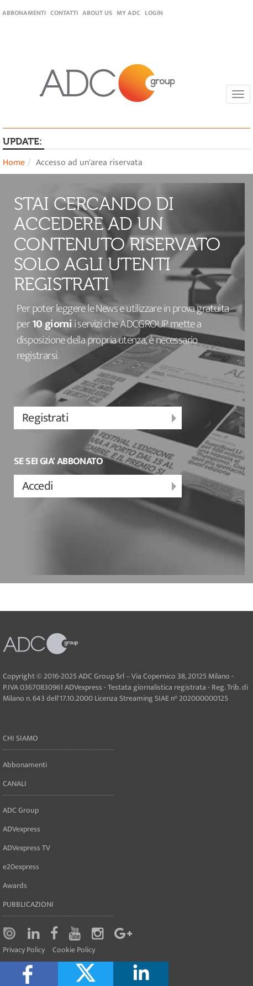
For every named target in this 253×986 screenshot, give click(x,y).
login (154, 12)
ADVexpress (21, 829)
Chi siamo (20, 738)
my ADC (128, 12)
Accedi (100, 486)
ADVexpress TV (26, 847)
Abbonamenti (24, 12)
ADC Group (21, 810)
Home (14, 162)
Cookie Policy (73, 950)
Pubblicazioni (28, 904)
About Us (97, 12)
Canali (15, 783)
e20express (21, 866)
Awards (15, 885)
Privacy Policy (24, 950)
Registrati (100, 418)
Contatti (64, 12)
